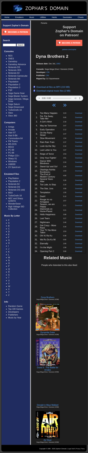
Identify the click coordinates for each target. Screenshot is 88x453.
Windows (12, 161)
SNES (11, 58)
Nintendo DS (14, 67)
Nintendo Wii (14, 79)
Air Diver (48, 440)
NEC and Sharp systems (15, 199)
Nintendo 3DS (14, 70)
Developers (13, 312)
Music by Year (14, 318)
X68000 (11, 164)
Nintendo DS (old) (16, 190)
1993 (58, 64)
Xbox (10, 113)
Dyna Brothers (47, 297)
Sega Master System (18, 96)
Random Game (15, 306)
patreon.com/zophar (69, 49)
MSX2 (11, 147)
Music (31, 17)
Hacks (54, 17)
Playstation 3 (14, 87)
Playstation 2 (14, 84)
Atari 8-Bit (12, 135)
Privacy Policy (80, 448)
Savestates (67, 17)
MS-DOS (12, 144)
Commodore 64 (15, 138)
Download (78, 113)
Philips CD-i (13, 156)
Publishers (13, 315)
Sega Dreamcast (16, 107)
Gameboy (12, 61)
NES (10, 56)
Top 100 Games (15, 309)
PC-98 (11, 153)
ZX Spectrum (14, 167)
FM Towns (13, 141)
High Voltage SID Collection (16, 207)
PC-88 (11, 150)
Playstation (13, 82)
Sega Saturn (14, 104)
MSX (10, 193)
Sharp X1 (12, 158)
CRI (47, 72)
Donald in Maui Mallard (47, 405)
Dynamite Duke (47, 332)
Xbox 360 (12, 116)
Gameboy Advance (17, 64)
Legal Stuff (71, 448)
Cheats (81, 17)
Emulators (19, 17)
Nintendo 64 (13, 73)
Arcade (11, 130)
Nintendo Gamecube (17, 76)
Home (6, 17)
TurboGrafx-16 (15, 110)
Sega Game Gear (16, 93)
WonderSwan (14, 204)
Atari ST (12, 132)
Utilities (43, 17)
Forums (44, 23)
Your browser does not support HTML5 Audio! (59, 97)
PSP (10, 90)
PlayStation (13, 178)
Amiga (11, 127)
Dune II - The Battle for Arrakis (47, 368)
